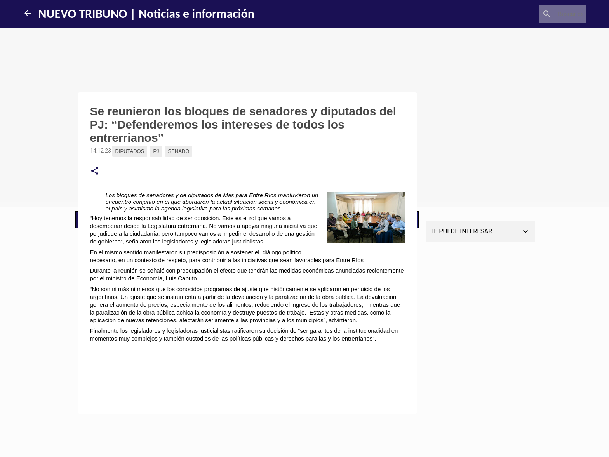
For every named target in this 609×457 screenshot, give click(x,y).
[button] (94, 171)
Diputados (129, 151)
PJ (156, 151)
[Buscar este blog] (545, 14)
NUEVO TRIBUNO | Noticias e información (146, 13)
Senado (179, 151)
